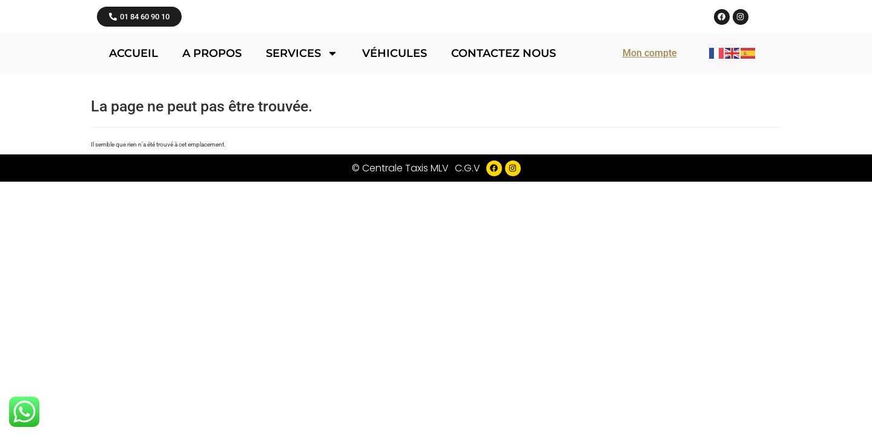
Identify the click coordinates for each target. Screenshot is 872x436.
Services (302, 183)
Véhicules (394, 183)
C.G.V (467, 298)
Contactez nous (503, 183)
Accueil (133, 183)
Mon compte (650, 183)
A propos (212, 183)
